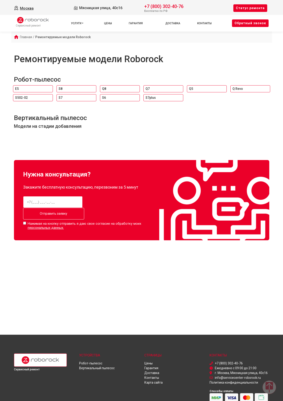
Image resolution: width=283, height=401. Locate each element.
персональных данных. (46, 227)
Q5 (191, 89)
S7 (60, 97)
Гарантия (136, 23)
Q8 (104, 89)
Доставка (172, 23)
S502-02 (21, 97)
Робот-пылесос (37, 79)
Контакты (204, 23)
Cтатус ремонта (250, 8)
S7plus (151, 97)
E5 (17, 89)
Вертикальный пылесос (50, 118)
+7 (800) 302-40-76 (163, 6)
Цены (108, 23)
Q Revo (237, 89)
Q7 (148, 89)
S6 (104, 97)
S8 (60, 89)
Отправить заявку (53, 213)
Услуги (76, 23)
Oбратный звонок (250, 23)
